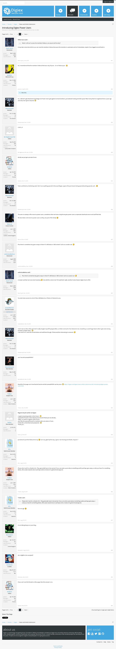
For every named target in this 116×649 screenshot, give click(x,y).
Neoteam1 (9, 535)
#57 (112, 520)
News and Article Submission (16, 30)
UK (15, 320)
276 (15, 81)
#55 (112, 463)
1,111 (14, 571)
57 (15, 456)
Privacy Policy (58, 647)
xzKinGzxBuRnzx (9, 254)
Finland (14, 85)
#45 (112, 181)
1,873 (14, 260)
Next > (26, 34)
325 (15, 173)
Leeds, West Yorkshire (10, 148)
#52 (112, 379)
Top (113, 642)
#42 (112, 89)
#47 (112, 239)
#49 (112, 293)
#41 (112, 60)
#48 (112, 266)
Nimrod (30, 30)
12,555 (14, 316)
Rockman (10, 565)
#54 (112, 434)
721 (15, 541)
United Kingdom (12, 546)
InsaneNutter (9, 307)
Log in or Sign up (108, 1)
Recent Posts (16, 19)
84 (15, 373)
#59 (112, 577)
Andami (9, 167)
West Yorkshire (12, 404)
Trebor (9, 394)
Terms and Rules (58, 646)
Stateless (13, 459)
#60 (112, 605)
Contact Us (99, 642)
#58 (112, 550)
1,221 (14, 400)
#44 (112, 152)
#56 (112, 491)
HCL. (20, 92)
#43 (112, 122)
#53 (112, 407)
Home (109, 642)
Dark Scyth (9, 48)
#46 (112, 209)
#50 (112, 324)
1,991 (14, 230)
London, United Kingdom (10, 235)
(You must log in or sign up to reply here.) (103, 610)
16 (15, 115)
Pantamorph (10, 108)
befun (9, 422)
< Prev (11, 34)
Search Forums (7, 19)
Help (105, 642)
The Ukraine (13, 118)
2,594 (14, 55)
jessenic (9, 75)
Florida (14, 177)
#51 (112, 352)
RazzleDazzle (9, 367)
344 (15, 143)
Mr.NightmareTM (9, 137)
